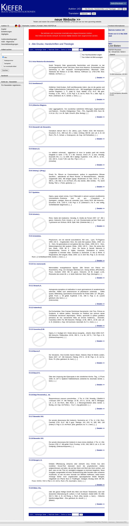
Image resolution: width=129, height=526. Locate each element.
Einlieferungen (6, 32)
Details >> (101, 78)
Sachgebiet (7, 63)
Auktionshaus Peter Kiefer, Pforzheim (96, 522)
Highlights (4, 34)
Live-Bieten (114, 45)
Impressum (111, 522)
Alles (5, 57)
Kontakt (40, 26)
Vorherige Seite (40, 50)
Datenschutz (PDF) (121, 522)
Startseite (25, 26)
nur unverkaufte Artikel (10, 66)
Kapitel (3, 29)
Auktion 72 (5, 26)
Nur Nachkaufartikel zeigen (92, 55)
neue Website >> (67, 19)
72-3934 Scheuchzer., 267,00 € (118, 73)
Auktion (33, 26)
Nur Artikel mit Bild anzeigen (92, 57)
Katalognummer (8, 60)
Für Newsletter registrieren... (11, 85)
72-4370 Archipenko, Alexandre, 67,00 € (119, 93)
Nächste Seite (54, 50)
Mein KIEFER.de (50, 26)
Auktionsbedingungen (9, 39)
